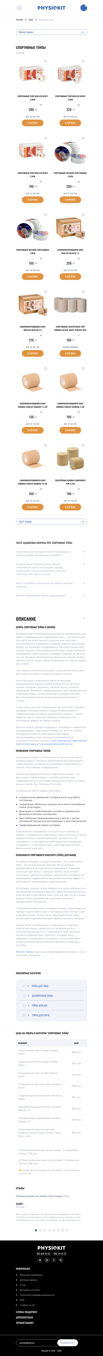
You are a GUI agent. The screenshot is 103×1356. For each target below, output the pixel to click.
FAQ (22, 1300)
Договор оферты (29, 1280)
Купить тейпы (24, 952)
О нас (23, 1285)
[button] (36, 1230)
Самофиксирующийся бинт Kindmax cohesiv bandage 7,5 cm (42, 1196)
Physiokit (19, 20)
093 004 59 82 (43, 1253)
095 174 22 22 (60, 1253)
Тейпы (31, 20)
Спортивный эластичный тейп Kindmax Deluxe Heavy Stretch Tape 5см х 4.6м (39, 1132)
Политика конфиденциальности (37, 1295)
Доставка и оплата (30, 1290)
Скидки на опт (27, 1305)
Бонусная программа (31, 1275)
